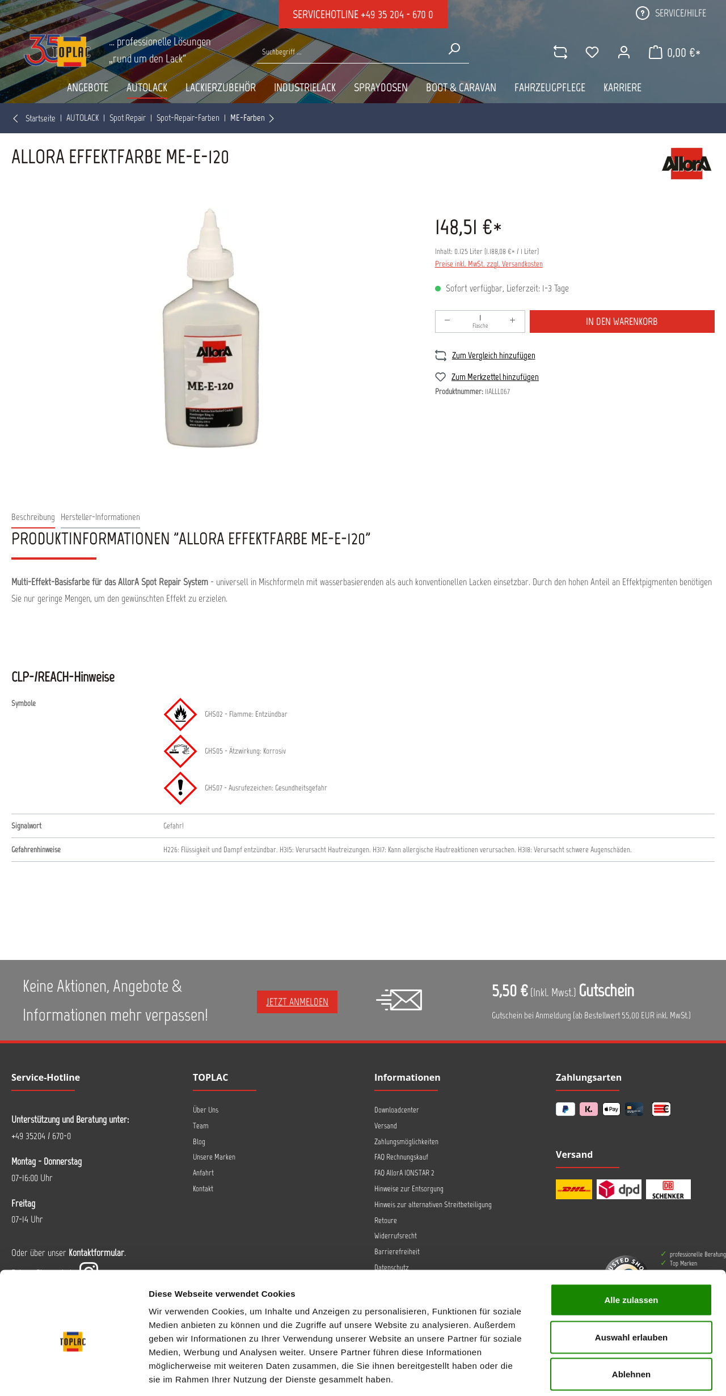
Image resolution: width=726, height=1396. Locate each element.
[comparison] (560, 52)
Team (201, 1126)
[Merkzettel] (591, 52)
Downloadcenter (396, 1110)
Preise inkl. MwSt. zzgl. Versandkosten (489, 264)
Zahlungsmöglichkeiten (406, 1142)
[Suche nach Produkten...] (347, 52)
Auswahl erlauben (631, 1284)
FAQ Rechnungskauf (401, 1157)
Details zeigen (603, 1373)
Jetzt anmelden (297, 1002)
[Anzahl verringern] (447, 321)
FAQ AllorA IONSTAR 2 (404, 1173)
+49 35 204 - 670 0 (397, 14)
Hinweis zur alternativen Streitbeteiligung (433, 1204)
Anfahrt (203, 1173)
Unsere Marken (214, 1157)
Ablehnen (631, 1321)
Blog (199, 1142)
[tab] (33, 517)
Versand (385, 1126)
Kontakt (203, 1189)
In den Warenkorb (622, 321)
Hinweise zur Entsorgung (409, 1189)
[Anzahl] (480, 321)
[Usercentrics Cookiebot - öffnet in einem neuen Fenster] (73, 1373)
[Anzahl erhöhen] (513, 321)
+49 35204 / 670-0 (41, 1135)
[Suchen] (453, 49)
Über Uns (205, 1110)
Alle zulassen (631, 1247)
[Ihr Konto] (623, 52)
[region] (212, 329)
